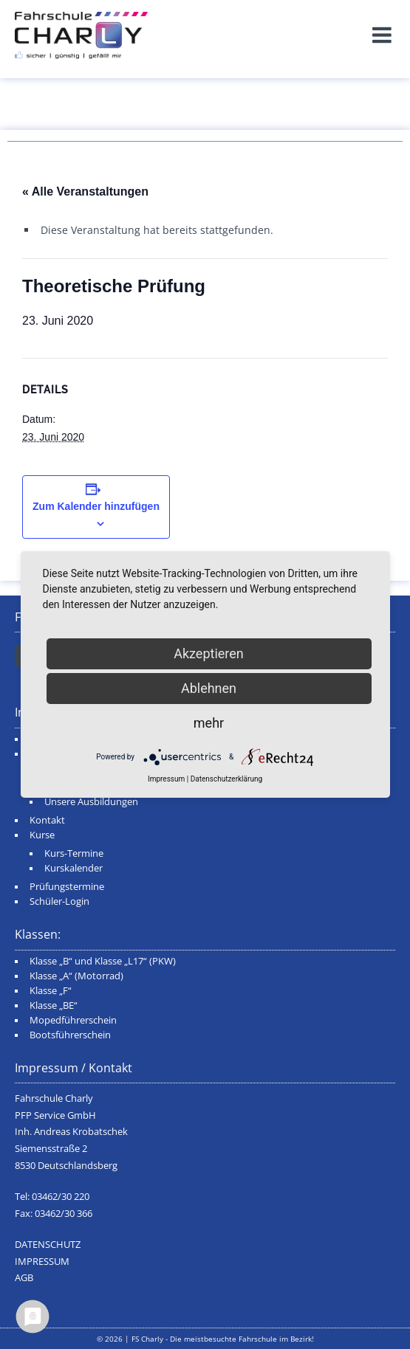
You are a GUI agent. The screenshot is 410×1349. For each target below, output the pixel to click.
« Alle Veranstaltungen (85, 191)
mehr (209, 723)
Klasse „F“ (51, 990)
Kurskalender (73, 868)
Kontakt (47, 820)
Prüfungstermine (67, 886)
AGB (24, 1278)
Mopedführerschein (73, 1020)
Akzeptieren (209, 653)
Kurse (42, 835)
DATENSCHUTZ (48, 1244)
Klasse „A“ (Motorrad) (76, 976)
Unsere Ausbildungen (91, 802)
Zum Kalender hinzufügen (96, 506)
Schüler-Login (59, 901)
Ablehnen (208, 688)
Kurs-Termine (73, 853)
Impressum (166, 779)
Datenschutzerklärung (226, 779)
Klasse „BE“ (54, 1005)
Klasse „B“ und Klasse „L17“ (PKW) (103, 961)
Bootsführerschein (70, 1035)
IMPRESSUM (42, 1261)
